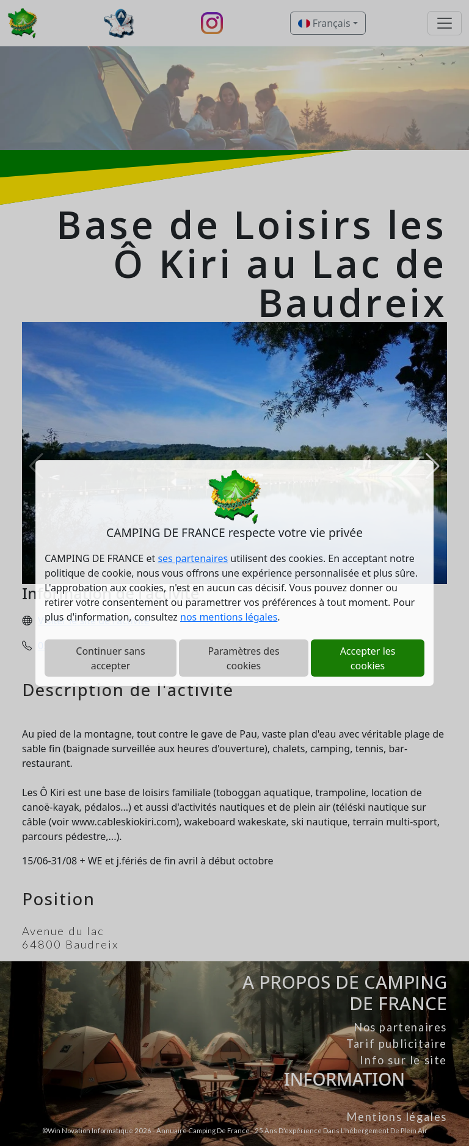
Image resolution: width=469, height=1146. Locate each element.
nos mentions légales (228, 617)
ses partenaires (193, 558)
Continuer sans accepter (110, 658)
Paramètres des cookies (243, 658)
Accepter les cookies (368, 658)
